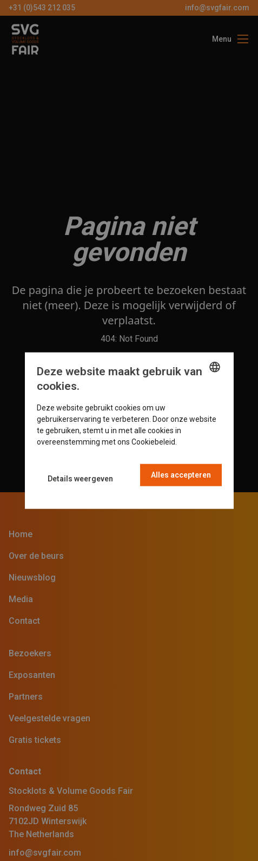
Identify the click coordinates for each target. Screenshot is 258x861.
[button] (80, 479)
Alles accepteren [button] (181, 474)
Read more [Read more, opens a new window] (197, 441)
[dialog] (129, 431)
